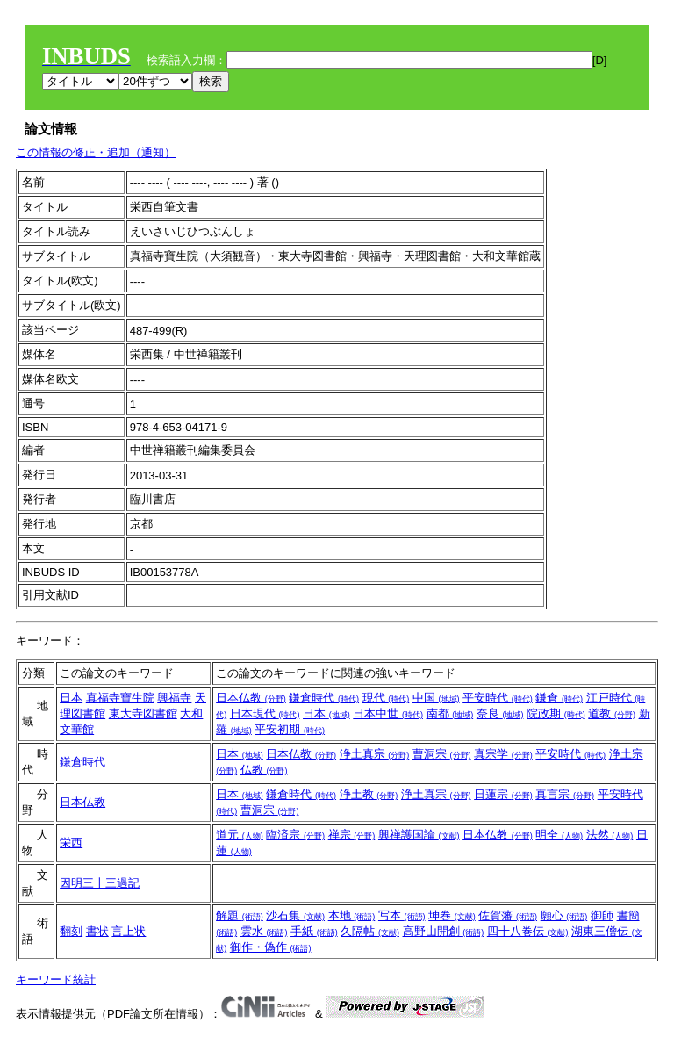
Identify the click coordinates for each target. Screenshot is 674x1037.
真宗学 (503, 753)
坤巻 (452, 915)
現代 (386, 697)
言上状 (128, 931)
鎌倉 (559, 697)
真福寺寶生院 (120, 697)
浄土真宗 (375, 753)
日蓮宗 (503, 794)
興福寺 (174, 697)
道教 (611, 713)
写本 (402, 915)
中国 (436, 697)
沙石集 (295, 915)
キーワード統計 (56, 979)
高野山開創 (443, 931)
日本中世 (388, 713)
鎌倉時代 (324, 697)
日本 (71, 697)
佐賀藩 (507, 915)
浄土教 (369, 794)
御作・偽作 (271, 947)
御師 (602, 915)
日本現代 (265, 713)
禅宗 (352, 834)
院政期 (556, 713)
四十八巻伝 (528, 931)
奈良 (500, 713)
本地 (352, 915)
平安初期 (290, 729)
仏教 (264, 769)
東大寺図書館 (143, 713)
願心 (564, 915)
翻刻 (71, 931)
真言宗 (564, 794)
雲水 (264, 931)
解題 (239, 915)
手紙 (314, 931)
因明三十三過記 (100, 882)
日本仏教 (251, 697)
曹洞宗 (441, 753)
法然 (610, 834)
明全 (559, 834)
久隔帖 (370, 931)
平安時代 (497, 697)
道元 (239, 834)
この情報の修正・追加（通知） (96, 152)
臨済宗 (295, 834)
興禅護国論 (419, 834)
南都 (450, 713)
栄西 (71, 842)
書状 (97, 931)
